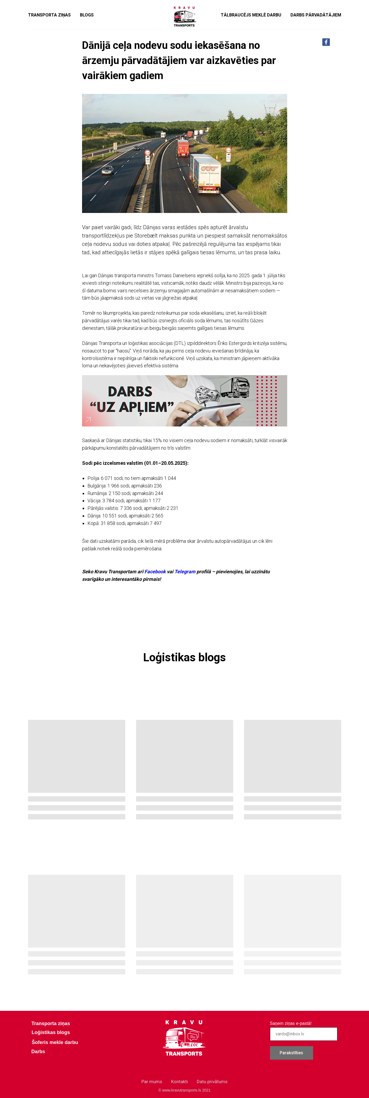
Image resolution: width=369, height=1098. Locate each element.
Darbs (38, 1051)
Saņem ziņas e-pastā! (291, 1023)
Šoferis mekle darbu (55, 1042)
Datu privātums (212, 1081)
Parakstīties (291, 1052)
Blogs (87, 15)
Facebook (155, 571)
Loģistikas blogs (51, 1032)
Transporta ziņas (49, 15)
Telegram (184, 571)
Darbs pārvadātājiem (315, 15)
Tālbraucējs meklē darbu (251, 15)
